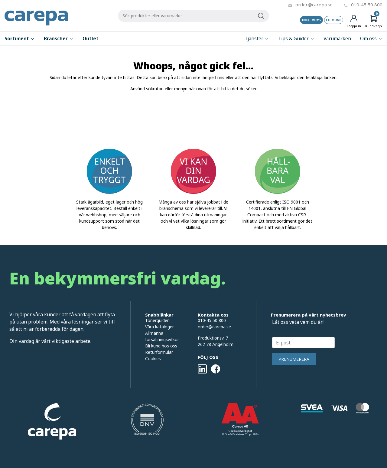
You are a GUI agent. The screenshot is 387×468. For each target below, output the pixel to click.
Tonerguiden (157, 320)
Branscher (58, 38)
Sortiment (20, 38)
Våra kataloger (159, 327)
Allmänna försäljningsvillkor (162, 336)
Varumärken (337, 38)
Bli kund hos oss (161, 346)
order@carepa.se (314, 5)
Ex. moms (333, 20)
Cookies (153, 358)
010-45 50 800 (366, 5)
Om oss (371, 38)
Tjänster (257, 38)
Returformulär (159, 352)
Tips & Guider (296, 38)
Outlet (91, 38)
